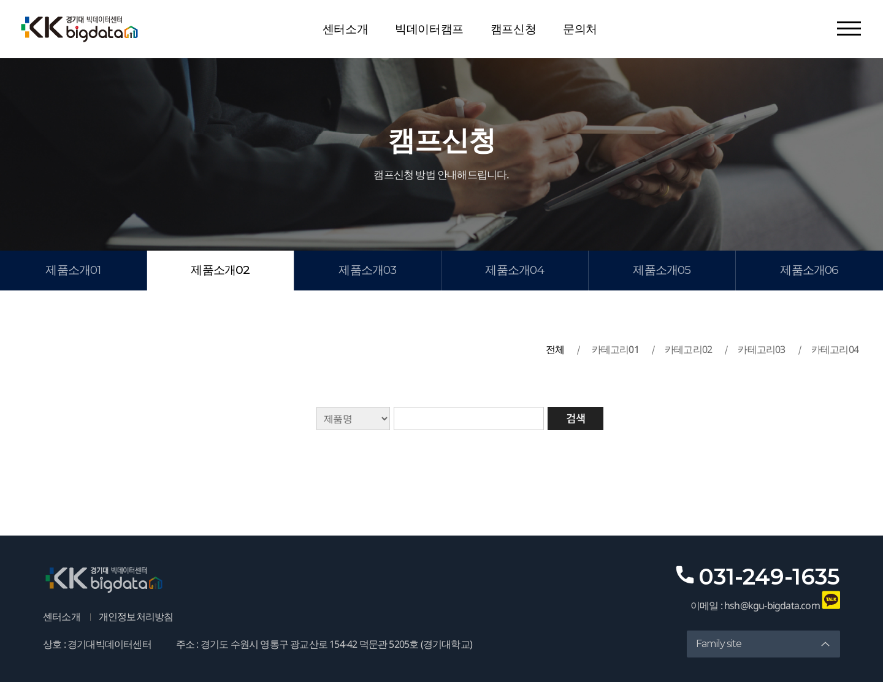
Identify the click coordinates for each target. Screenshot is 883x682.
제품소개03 (367, 270)
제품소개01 (73, 270)
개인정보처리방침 (136, 617)
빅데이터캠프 (429, 29)
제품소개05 (661, 270)
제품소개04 (514, 270)
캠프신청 (513, 29)
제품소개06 (809, 270)
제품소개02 (220, 270)
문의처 (580, 29)
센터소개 (345, 29)
